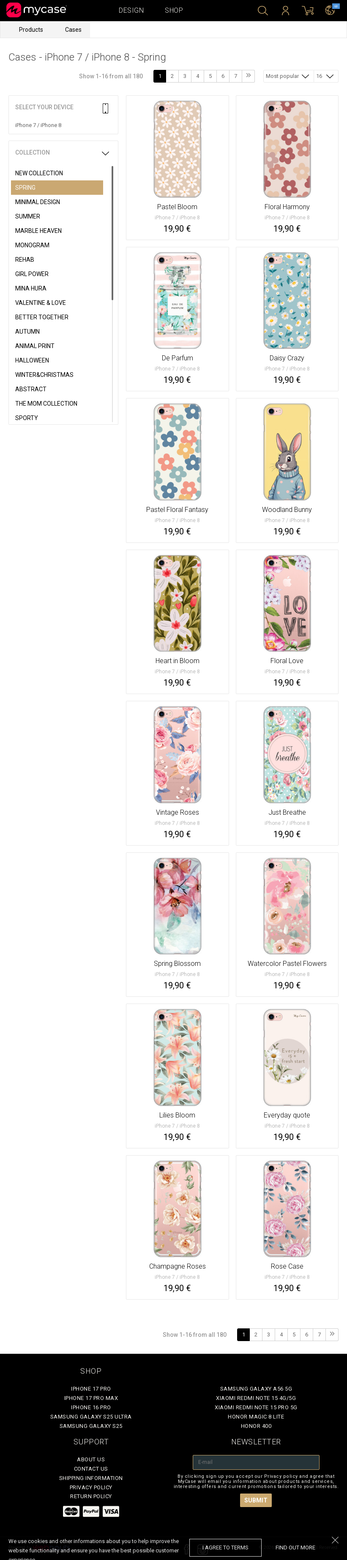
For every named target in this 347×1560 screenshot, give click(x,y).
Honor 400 (256, 1426)
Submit (256, 1500)
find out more (295, 1547)
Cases (73, 29)
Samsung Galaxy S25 (91, 1426)
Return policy (91, 1496)
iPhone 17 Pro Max (91, 1398)
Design (131, 10)
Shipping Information (91, 1478)
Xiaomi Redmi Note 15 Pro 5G (256, 1407)
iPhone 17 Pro (91, 1389)
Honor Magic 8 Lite (256, 1416)
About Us (91, 1459)
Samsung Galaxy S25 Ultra (91, 1416)
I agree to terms (225, 1547)
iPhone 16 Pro (91, 1407)
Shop (174, 10)
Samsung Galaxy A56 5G (256, 1389)
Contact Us (91, 1469)
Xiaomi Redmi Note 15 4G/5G (256, 1398)
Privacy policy (91, 1487)
